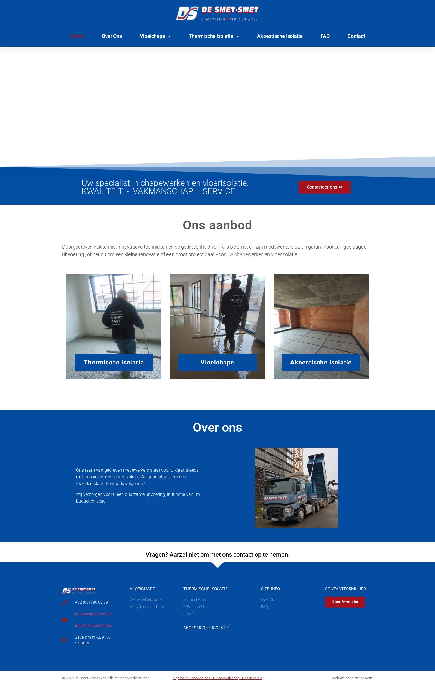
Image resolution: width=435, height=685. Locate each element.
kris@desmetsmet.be (93, 614)
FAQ (325, 36)
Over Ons (112, 36)
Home (77, 36)
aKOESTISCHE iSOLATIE (206, 627)
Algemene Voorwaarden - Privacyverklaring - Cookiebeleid (217, 678)
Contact (356, 36)
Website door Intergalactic (352, 678)
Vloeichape (155, 36)
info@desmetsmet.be (93, 625)
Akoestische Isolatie (280, 36)
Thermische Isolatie (214, 36)
